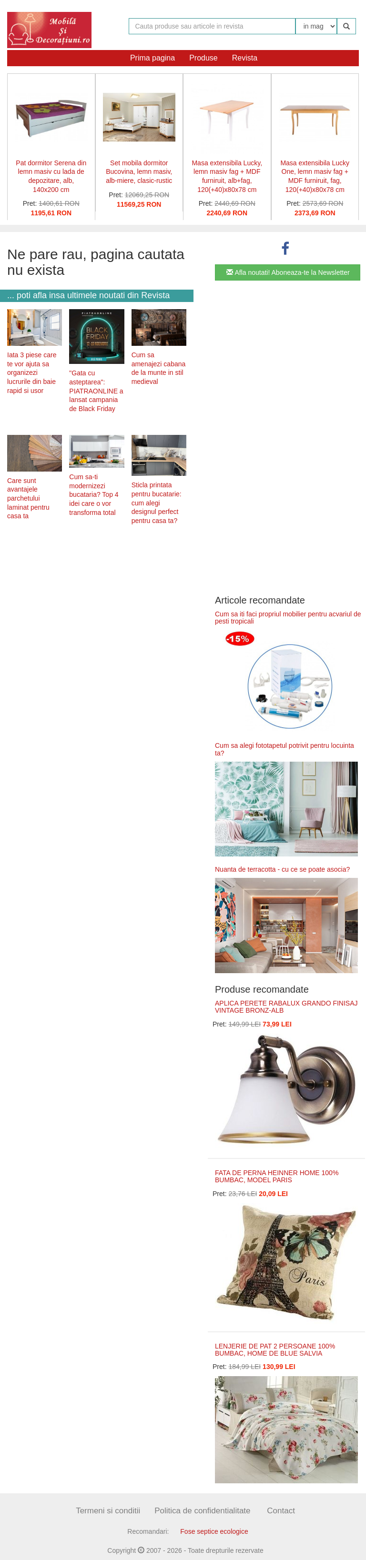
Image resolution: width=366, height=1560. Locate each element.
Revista (244, 58)
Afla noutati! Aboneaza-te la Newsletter (287, 272)
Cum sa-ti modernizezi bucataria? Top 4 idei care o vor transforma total (93, 494)
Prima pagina (152, 58)
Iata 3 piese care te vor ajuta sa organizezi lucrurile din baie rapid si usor (32, 372)
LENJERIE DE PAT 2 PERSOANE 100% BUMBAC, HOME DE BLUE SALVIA (275, 1349)
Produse (203, 58)
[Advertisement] (96, 606)
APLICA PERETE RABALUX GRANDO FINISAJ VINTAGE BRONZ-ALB (286, 1006)
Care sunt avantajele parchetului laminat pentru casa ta (28, 498)
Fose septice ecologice (214, 1531)
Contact (281, 1510)
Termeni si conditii (108, 1510)
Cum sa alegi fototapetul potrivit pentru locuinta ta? (284, 749)
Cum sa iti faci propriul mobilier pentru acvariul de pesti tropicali (288, 617)
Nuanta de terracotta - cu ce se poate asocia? (282, 869)
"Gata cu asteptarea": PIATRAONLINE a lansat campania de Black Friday (96, 391)
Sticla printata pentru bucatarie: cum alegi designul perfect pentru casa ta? (157, 502)
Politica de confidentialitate (202, 1510)
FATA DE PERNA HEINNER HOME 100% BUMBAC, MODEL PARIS (276, 1176)
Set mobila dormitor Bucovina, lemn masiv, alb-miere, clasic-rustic (139, 171)
